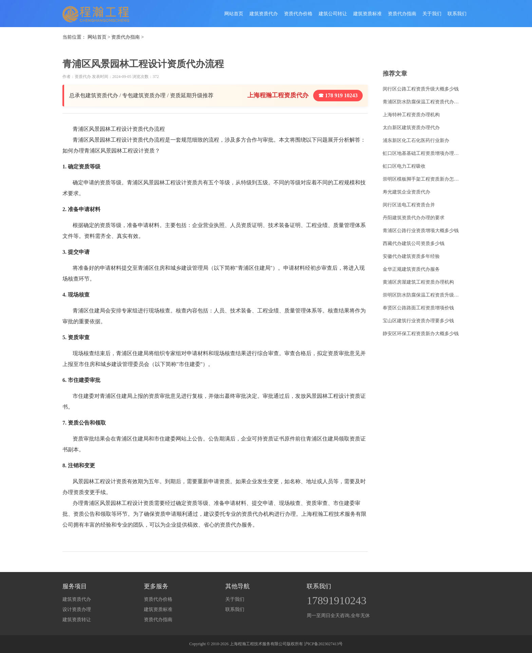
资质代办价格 (298, 13)
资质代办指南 (402, 13)
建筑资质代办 (263, 13)
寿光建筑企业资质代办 (406, 192)
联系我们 (457, 13)
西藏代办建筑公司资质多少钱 (413, 243)
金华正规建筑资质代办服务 (411, 269)
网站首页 (233, 13)
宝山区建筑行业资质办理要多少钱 (418, 320)
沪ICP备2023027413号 (323, 643)
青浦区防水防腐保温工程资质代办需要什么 (423, 101)
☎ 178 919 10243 (338, 95)
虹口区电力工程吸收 (404, 166)
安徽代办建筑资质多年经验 (411, 256)
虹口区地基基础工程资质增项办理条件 (423, 153)
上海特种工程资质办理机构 (411, 114)
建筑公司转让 (333, 13)
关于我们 (431, 13)
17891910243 (336, 600)
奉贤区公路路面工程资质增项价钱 (418, 307)
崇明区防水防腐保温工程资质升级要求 (423, 295)
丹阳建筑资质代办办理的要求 (413, 217)
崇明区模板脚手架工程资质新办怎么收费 (423, 179)
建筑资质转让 (76, 619)
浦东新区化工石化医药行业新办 (416, 140)
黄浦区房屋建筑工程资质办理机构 (418, 282)
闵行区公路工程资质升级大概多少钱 (421, 88)
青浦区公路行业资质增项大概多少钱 (421, 230)
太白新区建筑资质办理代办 (411, 127)
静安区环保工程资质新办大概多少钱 (421, 333)
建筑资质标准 (367, 13)
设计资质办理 (76, 609)
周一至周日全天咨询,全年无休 (338, 615)
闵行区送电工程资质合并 (409, 204)
